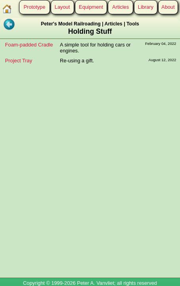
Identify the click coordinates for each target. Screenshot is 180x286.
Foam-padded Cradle (29, 45)
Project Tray (18, 61)
